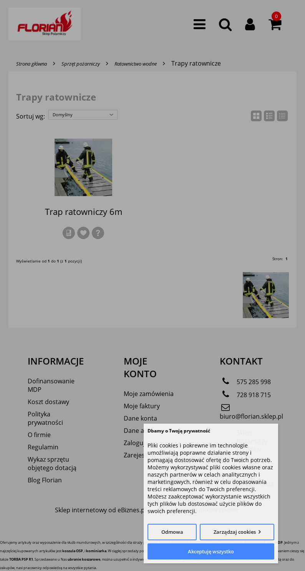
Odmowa (172, 531)
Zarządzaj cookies (235, 531)
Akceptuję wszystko (211, 551)
